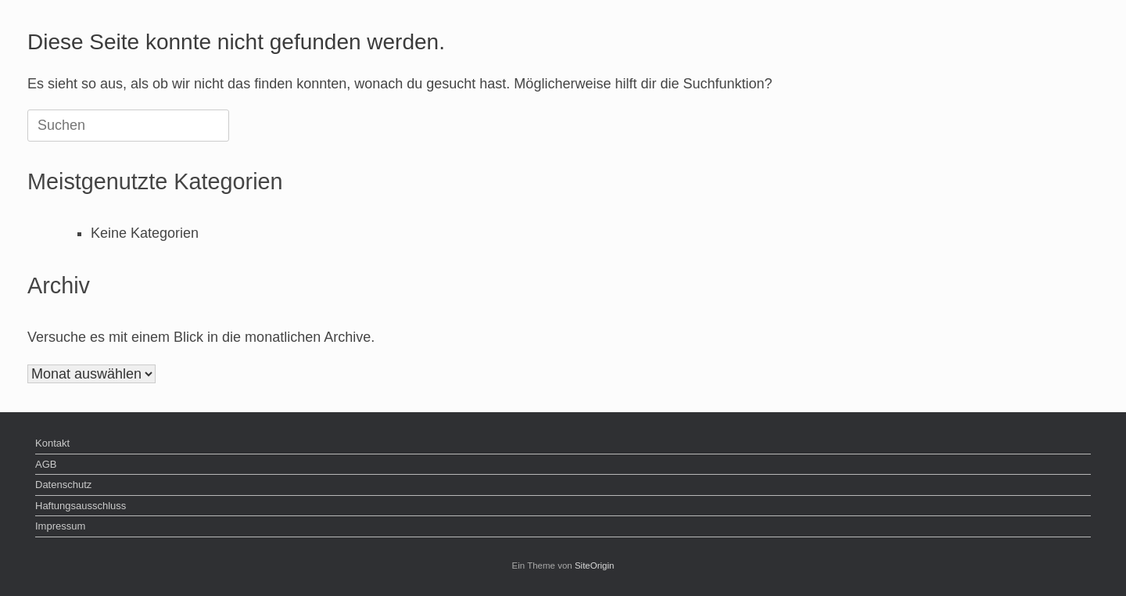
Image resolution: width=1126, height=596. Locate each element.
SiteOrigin (595, 565)
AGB (45, 464)
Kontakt (52, 443)
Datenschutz (63, 484)
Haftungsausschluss (80, 506)
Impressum (60, 526)
